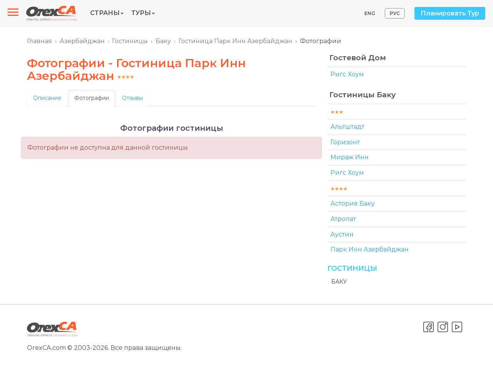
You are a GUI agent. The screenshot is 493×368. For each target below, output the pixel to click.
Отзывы (132, 98)
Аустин (342, 234)
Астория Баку (352, 203)
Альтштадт (347, 126)
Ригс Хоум (347, 74)
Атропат (343, 219)
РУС (395, 13)
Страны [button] (107, 13)
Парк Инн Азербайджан (369, 249)
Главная (39, 41)
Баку (163, 41)
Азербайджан (82, 41)
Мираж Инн (349, 157)
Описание (47, 98)
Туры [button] (143, 13)
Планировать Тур (450, 13)
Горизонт (345, 142)
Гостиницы (130, 41)
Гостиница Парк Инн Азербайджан (235, 41)
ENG (369, 13)
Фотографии (91, 98)
